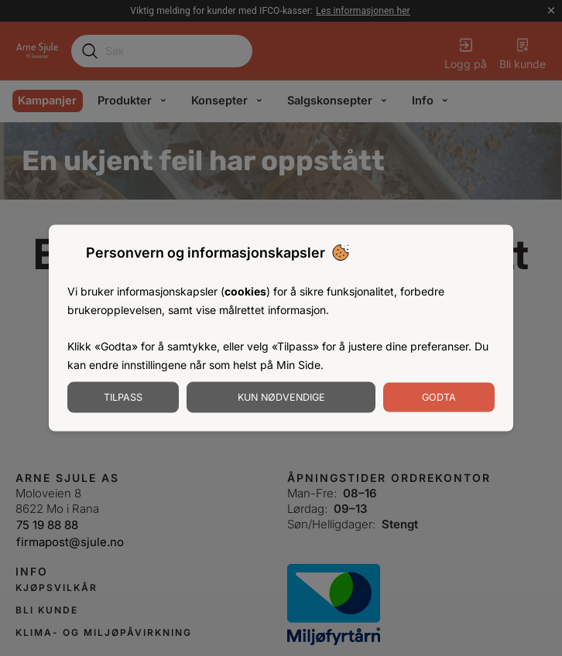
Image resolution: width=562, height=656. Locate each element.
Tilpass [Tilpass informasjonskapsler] (123, 396)
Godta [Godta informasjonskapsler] (439, 396)
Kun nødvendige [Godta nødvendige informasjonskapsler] (281, 396)
